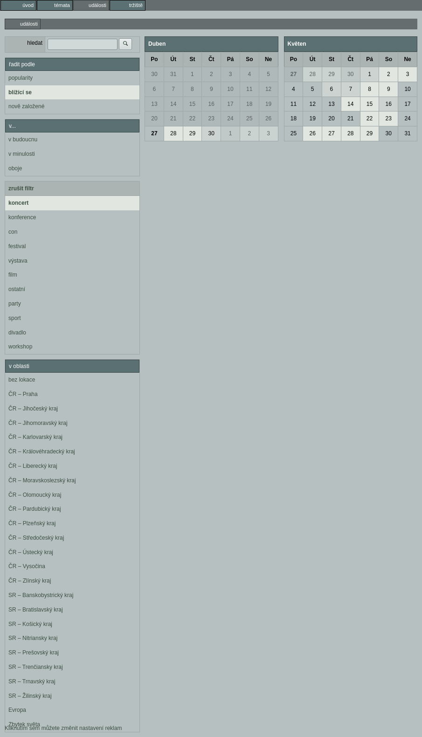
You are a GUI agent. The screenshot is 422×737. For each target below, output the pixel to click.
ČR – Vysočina (26, 566)
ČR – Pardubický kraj (34, 509)
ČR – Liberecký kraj (32, 466)
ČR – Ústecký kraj (30, 552)
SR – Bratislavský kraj (35, 609)
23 (211, 118)
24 (230, 118)
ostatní (16, 289)
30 (154, 74)
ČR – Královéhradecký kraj (41, 451)
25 (249, 118)
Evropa (17, 710)
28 (173, 133)
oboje (15, 168)
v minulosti (21, 154)
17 (230, 104)
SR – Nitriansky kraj (32, 638)
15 (192, 104)
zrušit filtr (21, 188)
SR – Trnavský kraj (31, 681)
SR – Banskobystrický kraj (40, 595)
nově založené (26, 106)
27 (154, 133)
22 (192, 118)
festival (17, 246)
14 (173, 104)
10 (230, 89)
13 (154, 104)
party (14, 303)
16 (211, 104)
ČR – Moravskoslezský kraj (42, 480)
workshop (20, 346)
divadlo (17, 332)
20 (154, 118)
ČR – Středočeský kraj (36, 538)
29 (192, 133)
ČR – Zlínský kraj (29, 580)
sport (14, 318)
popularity (20, 78)
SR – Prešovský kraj (33, 652)
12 (268, 89)
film (12, 274)
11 (249, 89)
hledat (34, 43)
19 (268, 104)
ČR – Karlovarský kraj (35, 437)
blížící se (20, 92)
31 (173, 74)
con (12, 232)
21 (173, 118)
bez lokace (21, 379)
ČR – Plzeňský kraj (31, 523)
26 (268, 118)
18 (249, 104)
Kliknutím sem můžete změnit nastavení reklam (63, 728)
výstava (18, 260)
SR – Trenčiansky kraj (35, 667)
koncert (18, 203)
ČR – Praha (23, 394)
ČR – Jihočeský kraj (33, 408)
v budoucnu (22, 139)
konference (22, 217)
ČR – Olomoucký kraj (34, 495)
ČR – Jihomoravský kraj (38, 423)
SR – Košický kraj (30, 624)
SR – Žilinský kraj (30, 696)
